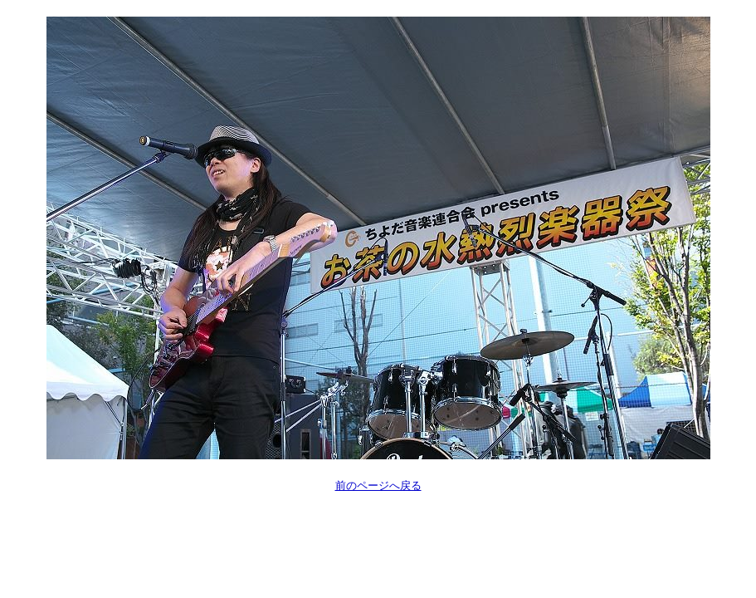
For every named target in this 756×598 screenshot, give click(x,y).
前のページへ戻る (378, 485)
